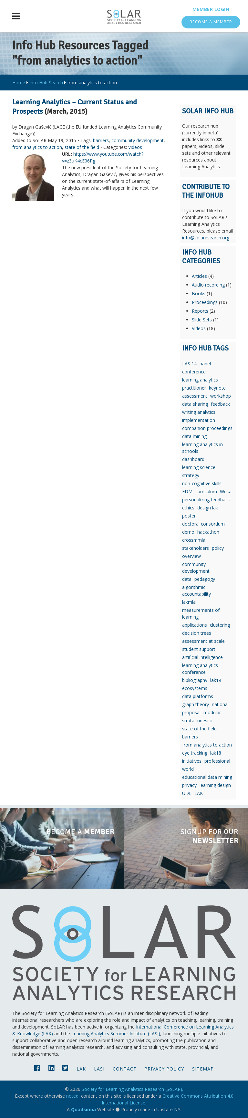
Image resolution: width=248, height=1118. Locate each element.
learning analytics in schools (202, 447)
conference (194, 372)
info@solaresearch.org (205, 238)
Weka (226, 491)
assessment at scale (203, 641)
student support (198, 649)
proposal (191, 712)
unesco (204, 720)
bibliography (194, 680)
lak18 (215, 753)
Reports (200, 311)
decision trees (196, 633)
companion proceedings (207, 428)
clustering (220, 625)
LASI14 (189, 363)
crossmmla (193, 540)
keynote (217, 388)
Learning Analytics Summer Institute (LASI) (115, 1033)
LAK (198, 793)
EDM (187, 491)
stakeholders (195, 548)
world (188, 769)
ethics (188, 508)
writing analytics (198, 412)
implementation (198, 420)
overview (191, 556)
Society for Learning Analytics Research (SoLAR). (132, 1089)
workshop (220, 396)
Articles (199, 276)
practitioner (194, 388)
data (186, 579)
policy (218, 548)
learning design (215, 785)
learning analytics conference (200, 668)
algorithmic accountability (196, 590)
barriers (101, 140)
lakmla (189, 602)
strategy (190, 475)
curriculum (206, 491)
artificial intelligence (202, 657)
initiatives (192, 761)
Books (198, 293)
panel (205, 363)
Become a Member (211, 22)
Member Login (210, 9)
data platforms (197, 696)
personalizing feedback (206, 499)
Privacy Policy (164, 1069)
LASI (99, 1069)
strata (188, 720)
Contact (125, 1069)
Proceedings (205, 302)
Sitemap (203, 1069)
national (220, 704)
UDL (186, 793)
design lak (207, 508)
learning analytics (200, 380)
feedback (220, 404)
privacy (189, 785)
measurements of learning (201, 613)
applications (194, 625)
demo (188, 532)
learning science (198, 467)
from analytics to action (37, 147)
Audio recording (208, 285)
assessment (194, 396)
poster (189, 516)
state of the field (82, 147)
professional (217, 761)
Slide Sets (202, 320)
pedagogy (204, 579)
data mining (194, 436)
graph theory (195, 704)
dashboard (193, 459)
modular (212, 712)
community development (137, 140)
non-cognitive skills (202, 483)
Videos (135, 147)
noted (72, 1096)
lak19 (215, 680)
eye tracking (194, 753)
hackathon (208, 532)
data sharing (195, 404)
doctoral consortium (203, 524)
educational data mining (207, 777)
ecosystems (194, 688)
